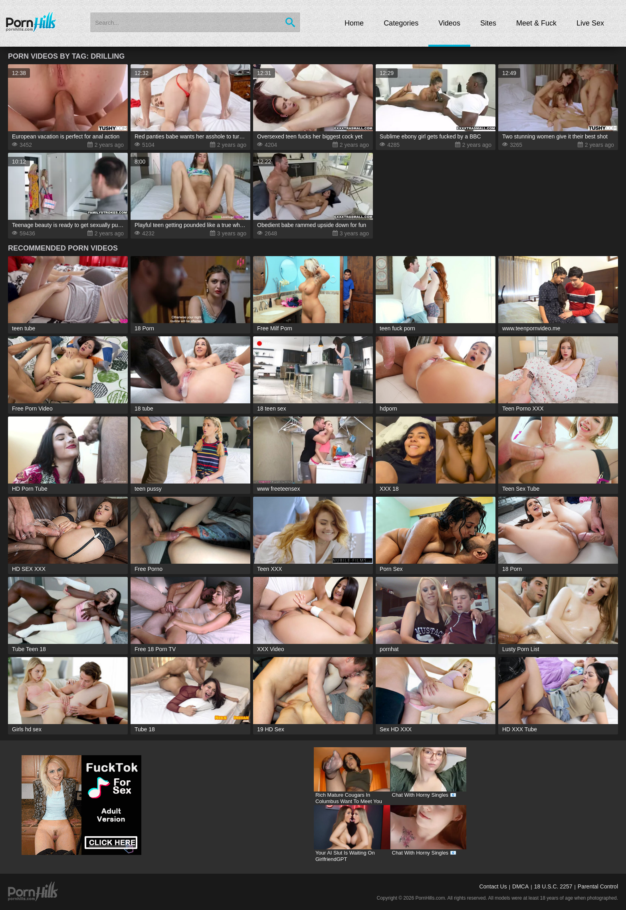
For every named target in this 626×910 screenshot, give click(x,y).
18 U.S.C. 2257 (553, 886)
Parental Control (598, 886)
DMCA (520, 886)
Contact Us (493, 886)
